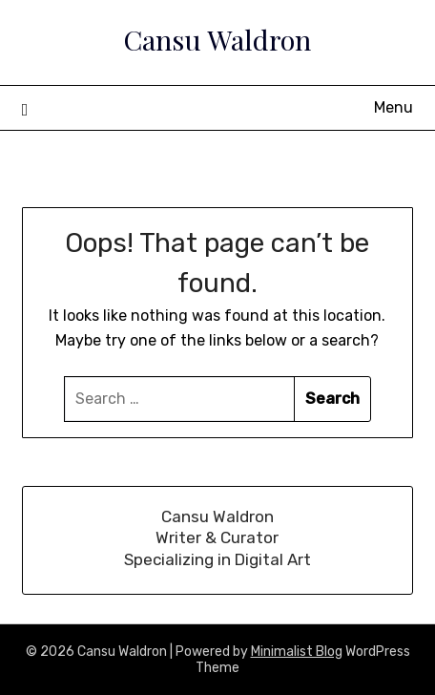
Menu (393, 107)
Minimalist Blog (296, 651)
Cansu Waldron (217, 39)
